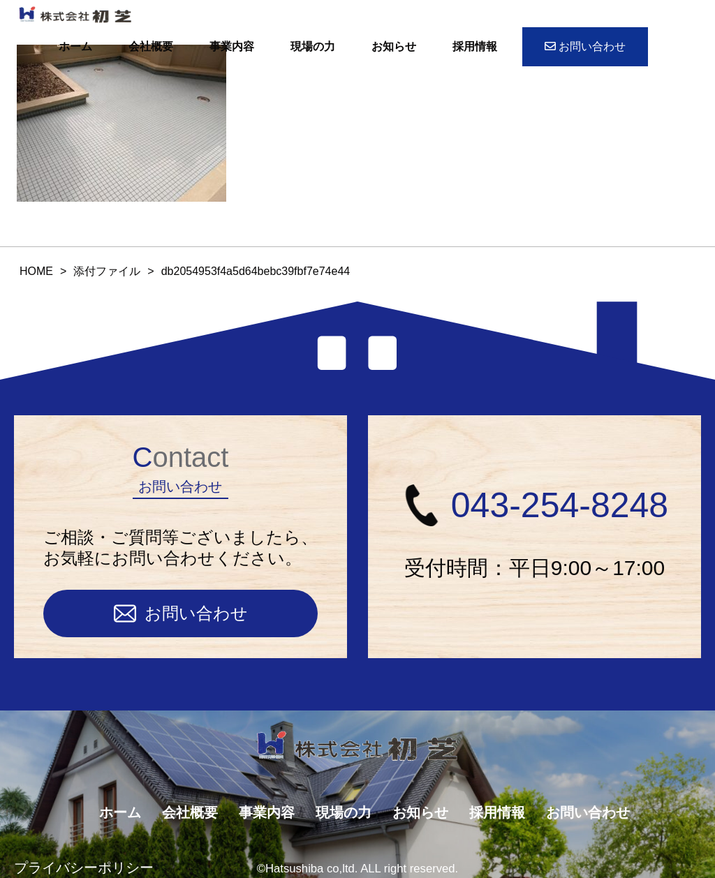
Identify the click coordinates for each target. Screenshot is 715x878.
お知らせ (393, 46)
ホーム (75, 46)
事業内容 (231, 46)
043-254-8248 (534, 505)
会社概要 (150, 46)
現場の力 (312, 46)
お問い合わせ (585, 46)
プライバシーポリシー (84, 867)
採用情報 (474, 46)
